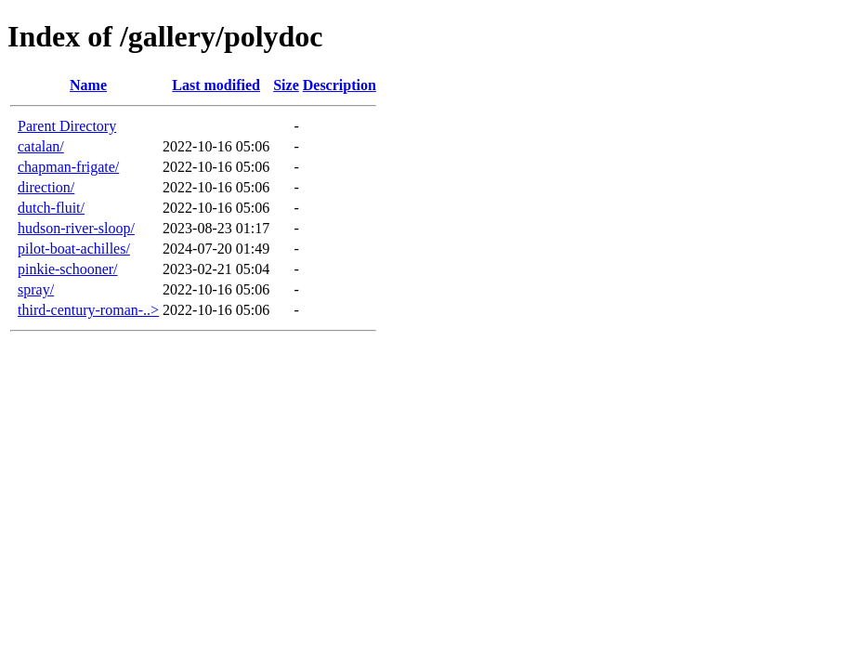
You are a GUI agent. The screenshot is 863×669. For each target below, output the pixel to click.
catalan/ (41, 146)
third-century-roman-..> (88, 310)
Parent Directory (67, 126)
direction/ (46, 187)
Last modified (216, 85)
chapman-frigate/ (68, 167)
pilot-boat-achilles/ (74, 248)
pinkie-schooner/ (68, 269)
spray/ (36, 289)
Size (286, 85)
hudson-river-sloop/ (76, 228)
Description (339, 85)
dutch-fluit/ (51, 208)
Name (88, 85)
